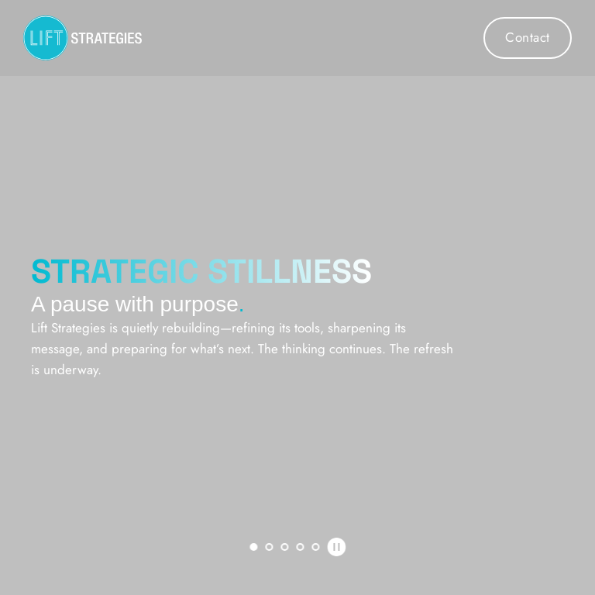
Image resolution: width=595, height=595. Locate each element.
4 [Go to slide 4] (300, 547)
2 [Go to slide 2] (269, 547)
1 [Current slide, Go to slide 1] (253, 547)
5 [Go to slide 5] (315, 547)
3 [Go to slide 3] (284, 547)
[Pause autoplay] (336, 547)
